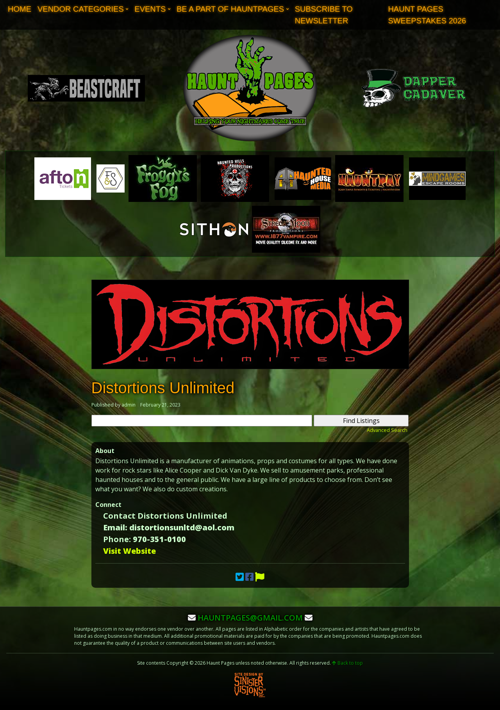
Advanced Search (387, 429)
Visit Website (129, 551)
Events (150, 9)
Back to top (347, 663)
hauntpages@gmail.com (250, 617)
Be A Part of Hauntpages (230, 9)
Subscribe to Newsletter (324, 15)
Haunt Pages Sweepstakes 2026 (427, 15)
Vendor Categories (81, 9)
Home (19, 9)
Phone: (117, 539)
